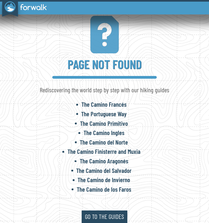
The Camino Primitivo (104, 123)
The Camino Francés (104, 104)
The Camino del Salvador (103, 170)
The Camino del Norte (104, 142)
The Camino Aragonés (104, 161)
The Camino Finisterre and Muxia (103, 151)
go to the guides (104, 216)
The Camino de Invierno (104, 180)
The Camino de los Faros (104, 189)
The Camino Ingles (104, 132)
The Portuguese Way (104, 114)
